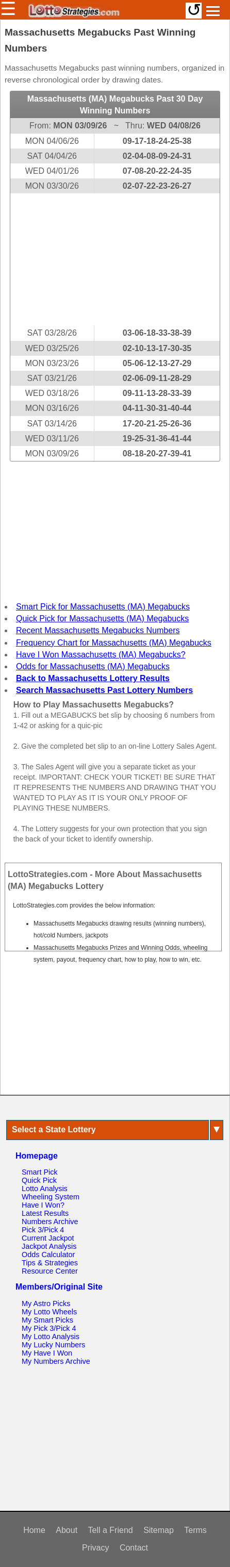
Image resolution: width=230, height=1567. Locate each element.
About (66, 1530)
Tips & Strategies (50, 1263)
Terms (195, 1530)
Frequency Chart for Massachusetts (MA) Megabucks (113, 642)
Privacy (95, 1547)
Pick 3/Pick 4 (43, 1230)
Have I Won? (43, 1205)
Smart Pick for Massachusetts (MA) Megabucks (103, 606)
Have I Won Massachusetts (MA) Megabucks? (101, 654)
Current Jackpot (48, 1238)
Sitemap (158, 1530)
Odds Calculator (48, 1254)
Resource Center (50, 1271)
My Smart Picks (47, 1320)
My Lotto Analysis (50, 1336)
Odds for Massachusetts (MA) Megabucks (93, 666)
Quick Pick (39, 1180)
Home (34, 1530)
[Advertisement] (115, 259)
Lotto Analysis (45, 1188)
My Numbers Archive (56, 1361)
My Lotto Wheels (49, 1312)
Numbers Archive (50, 1221)
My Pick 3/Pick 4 (49, 1328)
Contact (134, 1547)
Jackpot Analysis (49, 1246)
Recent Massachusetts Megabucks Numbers (97, 630)
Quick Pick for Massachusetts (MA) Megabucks (102, 618)
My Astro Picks (46, 1303)
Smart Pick (40, 1172)
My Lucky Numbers (53, 1345)
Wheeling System (50, 1197)
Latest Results (45, 1213)
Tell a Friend (110, 1530)
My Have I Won (47, 1353)
